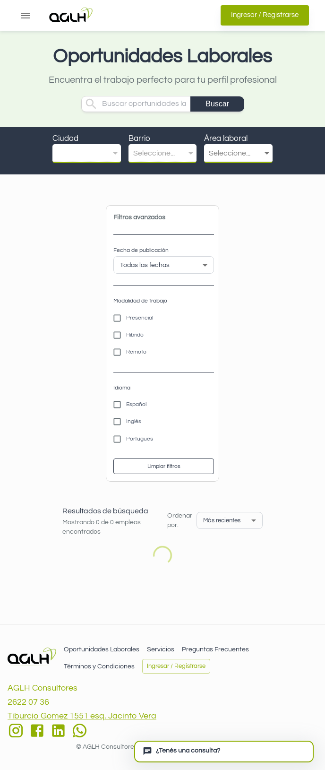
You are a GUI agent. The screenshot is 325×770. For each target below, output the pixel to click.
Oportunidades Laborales (101, 649)
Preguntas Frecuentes (215, 649)
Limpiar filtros (164, 466)
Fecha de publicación (141, 250)
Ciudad (65, 138)
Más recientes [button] (221, 520)
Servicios (160, 649)
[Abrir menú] (25, 15)
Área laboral (226, 138)
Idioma (121, 388)
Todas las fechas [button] (145, 265)
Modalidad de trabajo (140, 301)
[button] (86, 153)
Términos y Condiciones (99, 666)
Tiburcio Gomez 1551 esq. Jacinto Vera (82, 715)
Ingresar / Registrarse (265, 15)
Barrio (139, 138)
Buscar (217, 104)
